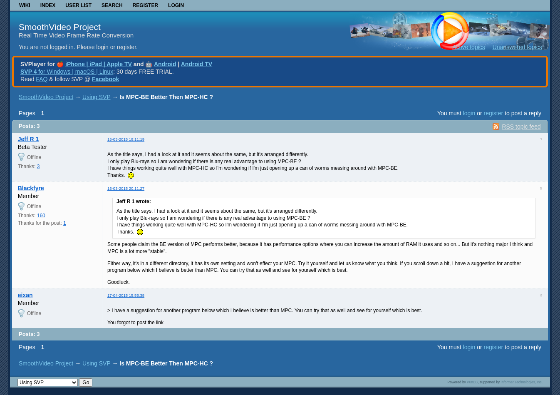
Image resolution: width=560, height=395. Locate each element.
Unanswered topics (517, 47)
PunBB (472, 382)
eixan (25, 295)
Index (48, 5)
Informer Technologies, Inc (521, 382)
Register (145, 5)
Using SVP (96, 97)
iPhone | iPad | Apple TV (98, 64)
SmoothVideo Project (60, 27)
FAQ (41, 79)
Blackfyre (31, 188)
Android (165, 64)
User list (78, 5)
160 (41, 216)
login (469, 113)
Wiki (24, 5)
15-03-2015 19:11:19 (125, 139)
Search (112, 5)
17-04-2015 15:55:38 (125, 295)
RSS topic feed (521, 126)
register (493, 113)
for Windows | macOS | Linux (66, 71)
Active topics (468, 47)
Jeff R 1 (28, 139)
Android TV (196, 64)
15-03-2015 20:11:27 (125, 188)
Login (176, 5)
